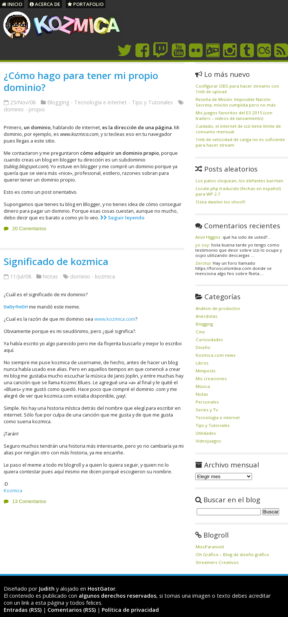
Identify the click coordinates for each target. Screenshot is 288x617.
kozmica (105, 276)
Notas (50, 276)
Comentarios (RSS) (72, 609)
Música (203, 386)
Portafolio (86, 4)
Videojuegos (208, 441)
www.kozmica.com (114, 319)
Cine (200, 331)
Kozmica (13, 490)
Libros (202, 363)
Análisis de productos (218, 308)
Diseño (203, 347)
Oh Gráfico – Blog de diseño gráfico (232, 554)
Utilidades (206, 433)
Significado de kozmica (56, 261)
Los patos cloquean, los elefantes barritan (239, 180)
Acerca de (45, 4)
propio (37, 109)
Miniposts (206, 370)
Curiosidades (209, 339)
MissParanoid (210, 546)
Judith (47, 588)
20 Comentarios (29, 228)
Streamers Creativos (217, 562)
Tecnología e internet (100, 102)
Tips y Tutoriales (152, 102)
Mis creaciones (211, 378)
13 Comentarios (29, 501)
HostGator (101, 588)
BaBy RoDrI (16, 306)
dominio (14, 109)
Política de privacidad (130, 609)
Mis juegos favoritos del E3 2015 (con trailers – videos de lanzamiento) (234, 115)
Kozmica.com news (216, 355)
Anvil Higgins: (208, 237)
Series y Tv (207, 409)
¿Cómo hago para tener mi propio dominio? (81, 81)
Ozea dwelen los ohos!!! (220, 202)
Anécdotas (206, 316)
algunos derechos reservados (117, 595)
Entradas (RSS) (23, 609)
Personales (207, 402)
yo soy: (202, 245)
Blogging (58, 102)
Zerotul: (203, 263)
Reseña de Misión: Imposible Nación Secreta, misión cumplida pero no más (236, 102)
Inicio (12, 4)
